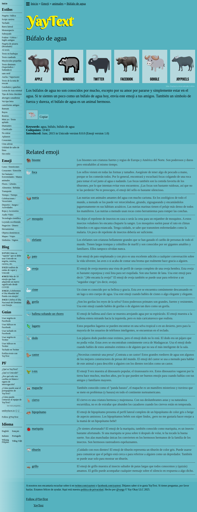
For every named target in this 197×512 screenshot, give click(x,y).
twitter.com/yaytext (85, 485)
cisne (35, 289)
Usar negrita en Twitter (8, 338)
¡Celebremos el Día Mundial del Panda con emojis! (11, 293)
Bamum (5, 108)
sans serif (6, 73)
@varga (120, 489)
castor (35, 354)
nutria (35, 197)
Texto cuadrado (9, 57)
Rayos (4, 112)
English (5, 431)
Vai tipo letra (7, 101)
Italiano (5, 436)
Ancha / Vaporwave (10, 77)
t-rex (34, 371)
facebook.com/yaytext (109, 485)
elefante (36, 239)
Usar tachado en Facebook (9, 332)
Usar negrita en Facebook (8, 319)
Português (16, 436)
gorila (35, 301)
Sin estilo (6, 153)
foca (34, 172)
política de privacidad (92, 489)
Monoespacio (8, 30)
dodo (35, 338)
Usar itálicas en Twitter (9, 344)
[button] (27, 4)
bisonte (36, 160)
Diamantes (6, 126)
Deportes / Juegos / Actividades (10, 206)
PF (4, 363)
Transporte (7, 191)
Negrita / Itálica (9, 15)
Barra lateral (7, 26)
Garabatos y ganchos (11, 87)
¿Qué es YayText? (10, 369)
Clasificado (7, 129)
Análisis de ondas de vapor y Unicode (10, 270)
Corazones (6, 140)
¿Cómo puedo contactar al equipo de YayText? (12, 400)
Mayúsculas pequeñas (11, 60)
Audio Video (7, 214)
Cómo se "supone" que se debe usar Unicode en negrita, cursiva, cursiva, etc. (11, 258)
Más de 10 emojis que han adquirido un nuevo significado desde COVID (10, 282)
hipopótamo (39, 412)
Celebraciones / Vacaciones (9, 199)
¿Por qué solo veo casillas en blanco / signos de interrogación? (10, 380)
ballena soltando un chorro (47, 313)
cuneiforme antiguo (10, 105)
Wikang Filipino (5, 441)
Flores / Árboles (9, 184)
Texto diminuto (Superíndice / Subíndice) (9, 67)
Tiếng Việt (17, 441)
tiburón (36, 449)
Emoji (7, 161)
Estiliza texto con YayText (9, 354)
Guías (6, 312)
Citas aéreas (7, 144)
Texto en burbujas (10, 53)
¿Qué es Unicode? (10, 372)
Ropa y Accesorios (10, 211)
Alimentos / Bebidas (11, 187)
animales (6, 180)
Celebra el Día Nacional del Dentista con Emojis (11, 302)
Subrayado (6, 33)
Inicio (4, 3)
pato (34, 256)
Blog (5, 247)
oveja (35, 268)
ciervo (35, 399)
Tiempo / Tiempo (9, 195)
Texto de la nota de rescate (10, 82)
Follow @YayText (10, 417)
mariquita (37, 428)
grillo (35, 466)
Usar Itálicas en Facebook (9, 325)
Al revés (5, 50)
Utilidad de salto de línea (10, 148)
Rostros (5, 116)
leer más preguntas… (14, 406)
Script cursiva (8, 19)
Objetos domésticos (10, 232)
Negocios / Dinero (10, 225)
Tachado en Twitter (10, 349)
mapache (37, 387)
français (15, 431)
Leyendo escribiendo (11, 222)
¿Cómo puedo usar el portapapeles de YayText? (11, 391)
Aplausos (6, 136)
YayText (38, 505)
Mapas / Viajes (8, 236)
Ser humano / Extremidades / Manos (12, 175)
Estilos (7, 9)
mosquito (37, 218)
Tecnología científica (11, 218)
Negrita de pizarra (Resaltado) (10, 45)
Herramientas (8, 229)
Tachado (5, 23)
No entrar (6, 133)
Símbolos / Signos (10, 240)
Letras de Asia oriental (12, 90)
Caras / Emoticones (10, 167)
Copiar (44, 116)
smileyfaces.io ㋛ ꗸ (10, 410)
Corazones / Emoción (11, 170)
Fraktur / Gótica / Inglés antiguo (9, 38)
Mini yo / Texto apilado (9, 120)
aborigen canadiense (11, 98)
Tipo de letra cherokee (12, 94)
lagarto (36, 325)
